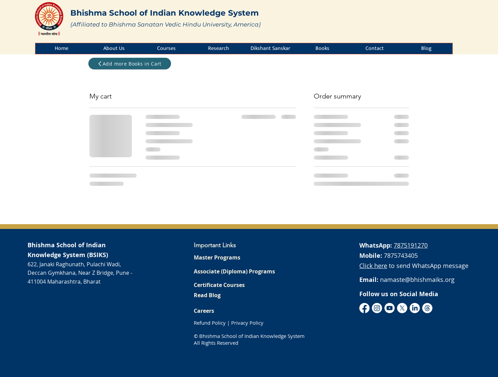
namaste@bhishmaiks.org (417, 279)
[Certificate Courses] (235, 285)
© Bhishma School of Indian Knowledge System (249, 336)
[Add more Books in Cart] (129, 63)
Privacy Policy (247, 322)
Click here (373, 266)
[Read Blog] (235, 295)
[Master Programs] (235, 257)
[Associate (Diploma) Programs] (235, 271)
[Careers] (235, 311)
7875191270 (411, 245)
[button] (114, 48)
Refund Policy (210, 322)
